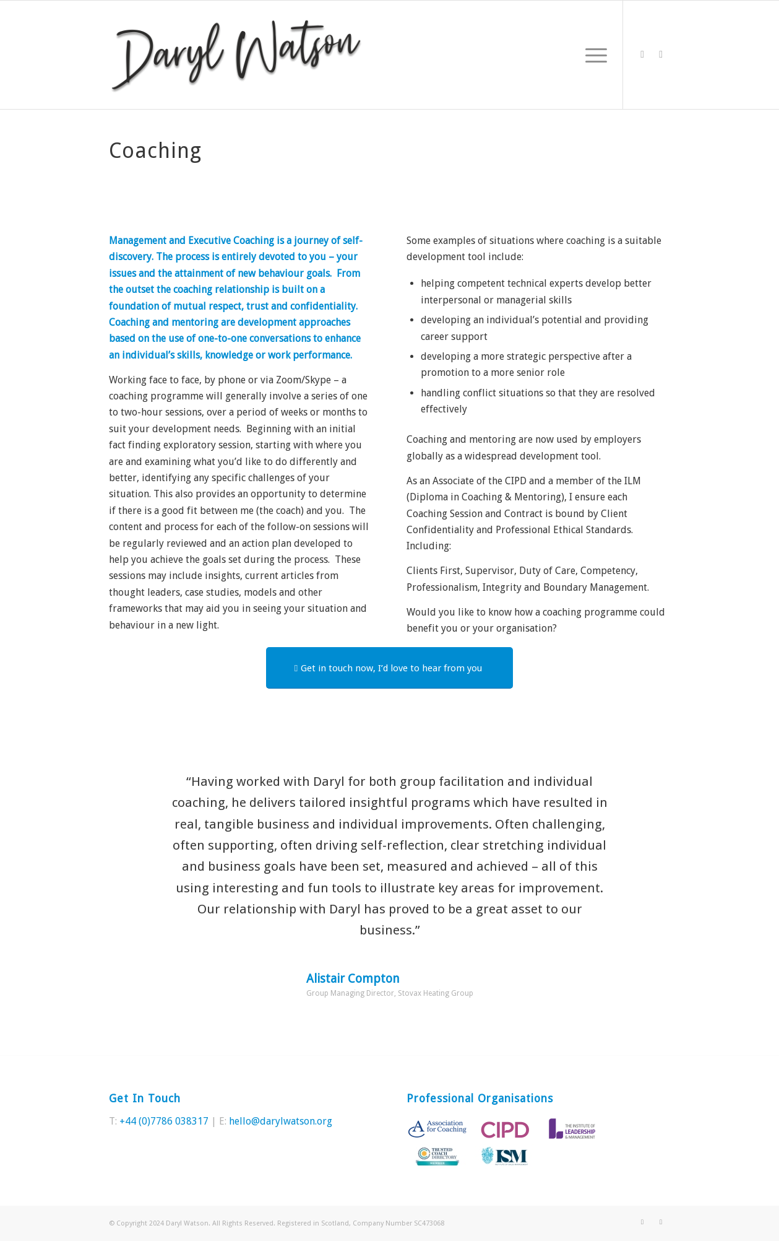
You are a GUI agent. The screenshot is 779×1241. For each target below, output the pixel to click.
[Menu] (592, 55)
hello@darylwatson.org (280, 1121)
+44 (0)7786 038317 (164, 1121)
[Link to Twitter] (642, 54)
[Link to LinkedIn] (661, 54)
